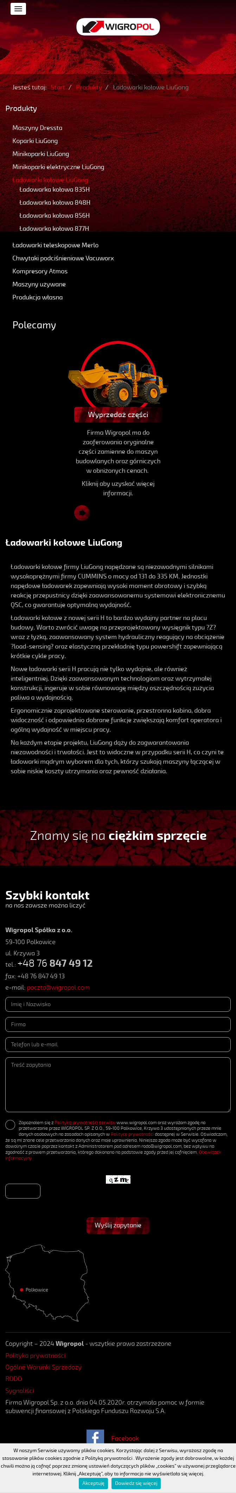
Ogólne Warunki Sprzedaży (43, 1367)
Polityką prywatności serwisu (85, 1123)
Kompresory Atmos (40, 271)
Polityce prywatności (132, 1134)
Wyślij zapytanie (118, 1225)
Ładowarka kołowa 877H (54, 229)
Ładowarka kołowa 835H (54, 189)
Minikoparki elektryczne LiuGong (58, 167)
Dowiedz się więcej (136, 1483)
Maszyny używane (39, 284)
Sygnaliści (19, 1391)
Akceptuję (93, 1483)
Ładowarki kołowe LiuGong (50, 180)
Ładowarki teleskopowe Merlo (55, 245)
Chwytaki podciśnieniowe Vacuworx (63, 258)
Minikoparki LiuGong (40, 154)
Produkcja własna (37, 297)
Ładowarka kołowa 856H (54, 215)
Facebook (125, 1438)
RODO (13, 1379)
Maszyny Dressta (37, 128)
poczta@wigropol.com (58, 987)
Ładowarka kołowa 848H (54, 202)
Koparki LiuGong (35, 141)
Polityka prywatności (35, 1355)
